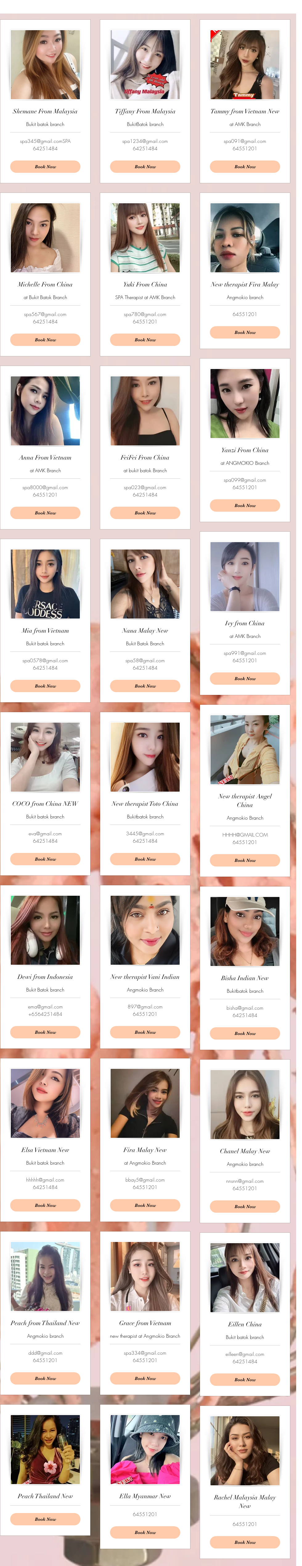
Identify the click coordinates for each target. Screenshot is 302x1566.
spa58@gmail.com (145, 660)
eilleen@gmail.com (245, 1354)
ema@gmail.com (45, 1006)
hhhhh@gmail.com (45, 1179)
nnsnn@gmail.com (245, 1181)
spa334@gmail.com (145, 1352)
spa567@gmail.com (45, 314)
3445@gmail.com (145, 833)
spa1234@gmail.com (145, 141)
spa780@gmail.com (145, 314)
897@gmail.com (145, 1006)
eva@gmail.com (45, 833)
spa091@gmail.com (245, 141)
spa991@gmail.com (245, 653)
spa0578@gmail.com (45, 660)
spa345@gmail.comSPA (45, 141)
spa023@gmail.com (145, 487)
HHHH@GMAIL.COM (245, 834)
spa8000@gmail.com (45, 487)
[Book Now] (245, 166)
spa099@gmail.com (245, 480)
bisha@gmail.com (244, 1007)
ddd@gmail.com (45, 1352)
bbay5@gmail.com (145, 1179)
